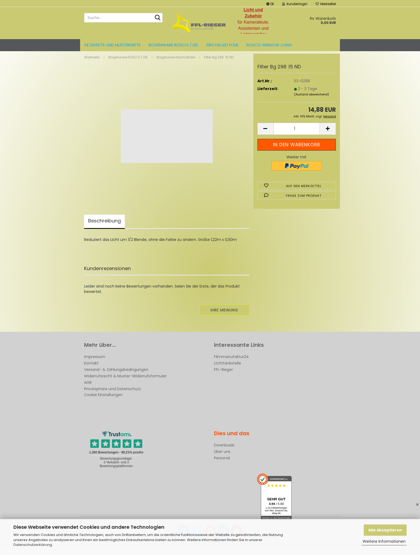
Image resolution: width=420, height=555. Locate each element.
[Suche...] (157, 18)
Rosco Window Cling (269, 45)
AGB (88, 387)
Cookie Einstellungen (103, 399)
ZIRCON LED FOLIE (222, 45)
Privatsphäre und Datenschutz (112, 393)
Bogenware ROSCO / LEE (173, 45)
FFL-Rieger (223, 374)
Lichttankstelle (227, 367)
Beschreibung (104, 225)
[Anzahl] (296, 133)
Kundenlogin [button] (295, 4)
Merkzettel (326, 4)
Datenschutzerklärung (32, 544)
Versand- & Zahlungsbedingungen (116, 374)
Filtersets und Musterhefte (113, 45)
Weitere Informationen (384, 541)
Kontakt (91, 367)
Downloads (224, 449)
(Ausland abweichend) (311, 99)
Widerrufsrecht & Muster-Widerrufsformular (125, 380)
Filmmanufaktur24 (231, 361)
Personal (222, 462)
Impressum (94, 361)
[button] (270, 3)
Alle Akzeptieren (385, 530)
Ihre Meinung (224, 314)
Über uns (222, 456)
